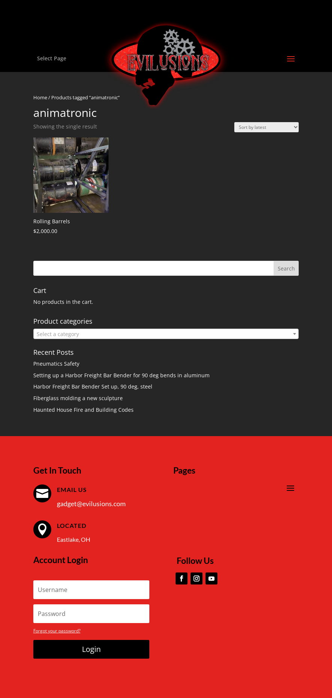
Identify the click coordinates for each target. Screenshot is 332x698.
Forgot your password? (56, 631)
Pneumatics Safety (56, 363)
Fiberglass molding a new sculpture (78, 398)
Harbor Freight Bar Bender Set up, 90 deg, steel (92, 386)
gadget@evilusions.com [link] (91, 503)
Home (40, 97)
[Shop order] (266, 127)
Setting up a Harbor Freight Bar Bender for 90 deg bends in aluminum (121, 375)
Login (91, 649)
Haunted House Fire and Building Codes (83, 409)
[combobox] (166, 334)
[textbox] (166, 334)
